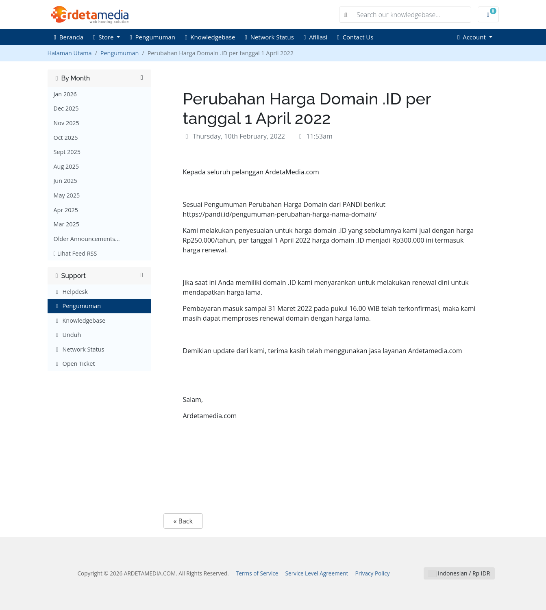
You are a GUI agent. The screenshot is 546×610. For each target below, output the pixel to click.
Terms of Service (257, 573)
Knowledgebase (210, 37)
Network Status (269, 37)
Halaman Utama (70, 53)
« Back (183, 521)
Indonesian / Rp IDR (459, 573)
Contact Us (355, 37)
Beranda (69, 37)
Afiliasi (315, 37)
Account (472, 37)
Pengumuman (152, 37)
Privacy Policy (372, 573)
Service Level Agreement (316, 573)
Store (104, 37)
